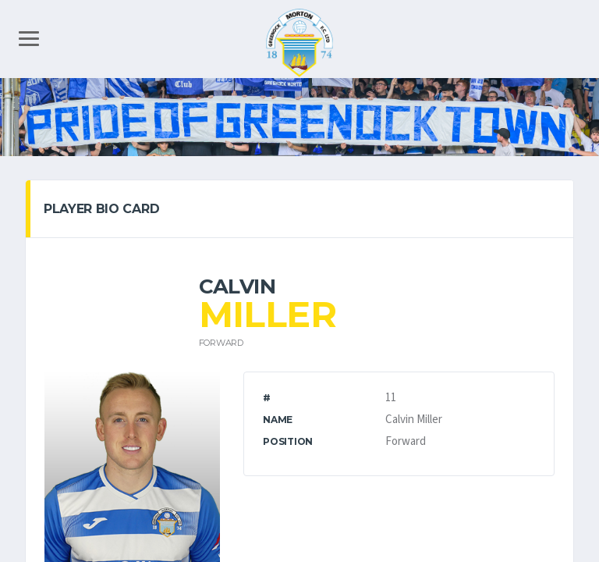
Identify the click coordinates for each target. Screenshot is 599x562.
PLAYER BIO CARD (101, 208)
